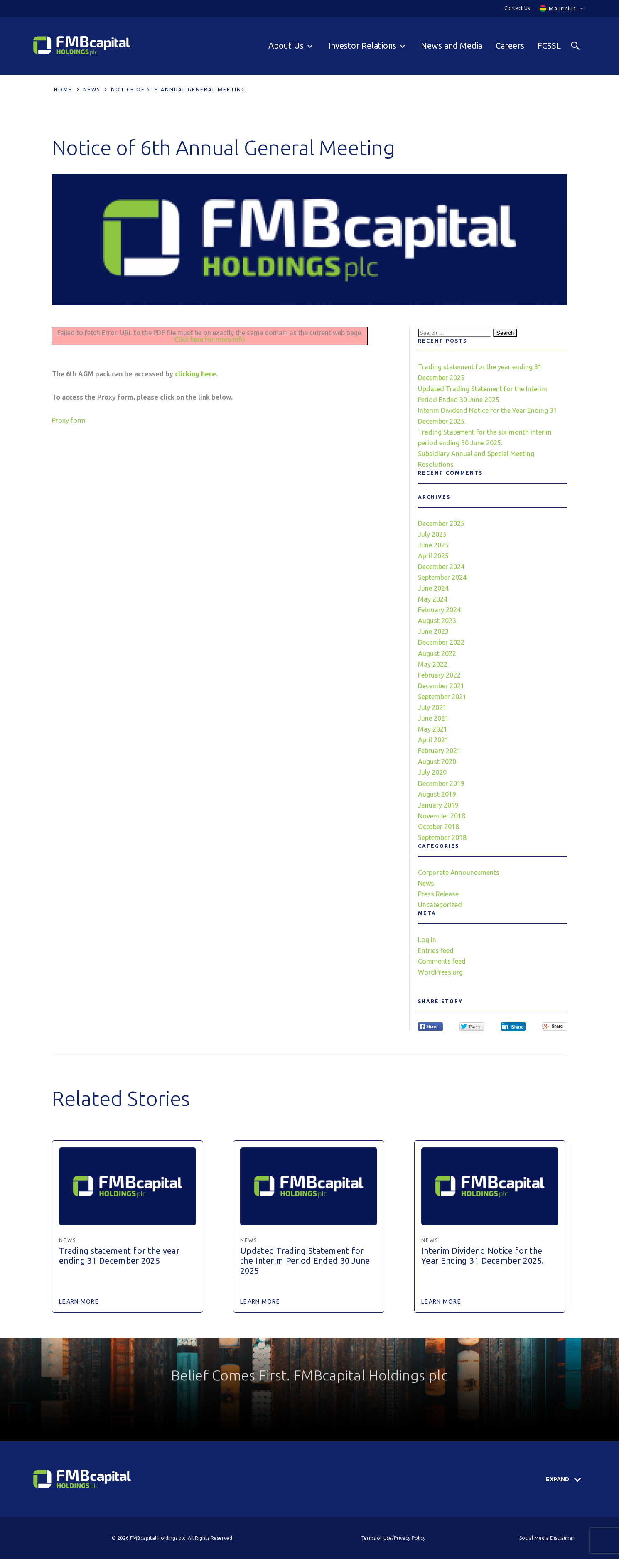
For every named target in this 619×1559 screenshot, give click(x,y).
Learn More (79, 1301)
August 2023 (437, 620)
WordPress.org (440, 972)
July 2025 (432, 534)
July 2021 (432, 707)
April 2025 (433, 556)
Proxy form (69, 420)
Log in (427, 939)
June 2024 (433, 588)
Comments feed (442, 961)
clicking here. (196, 374)
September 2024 (442, 577)
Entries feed (436, 950)
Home (63, 89)
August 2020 (437, 761)
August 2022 (437, 653)
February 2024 (439, 610)
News (91, 89)
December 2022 (441, 642)
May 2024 (432, 599)
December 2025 (441, 523)
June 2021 (433, 718)
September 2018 (442, 837)
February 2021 (439, 750)
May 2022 (432, 664)
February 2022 (439, 675)
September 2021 (442, 696)
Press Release (438, 894)
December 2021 (441, 686)
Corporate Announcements (458, 872)
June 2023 (433, 631)
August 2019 (437, 794)
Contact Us (517, 8)
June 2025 (433, 545)
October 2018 (438, 826)
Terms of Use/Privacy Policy (393, 1538)
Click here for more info (209, 339)
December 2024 (441, 566)
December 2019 (441, 783)
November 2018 (441, 816)
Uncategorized (440, 904)
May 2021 (432, 729)
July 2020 (432, 772)
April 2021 (433, 740)
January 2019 (438, 805)
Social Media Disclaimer (547, 1538)
